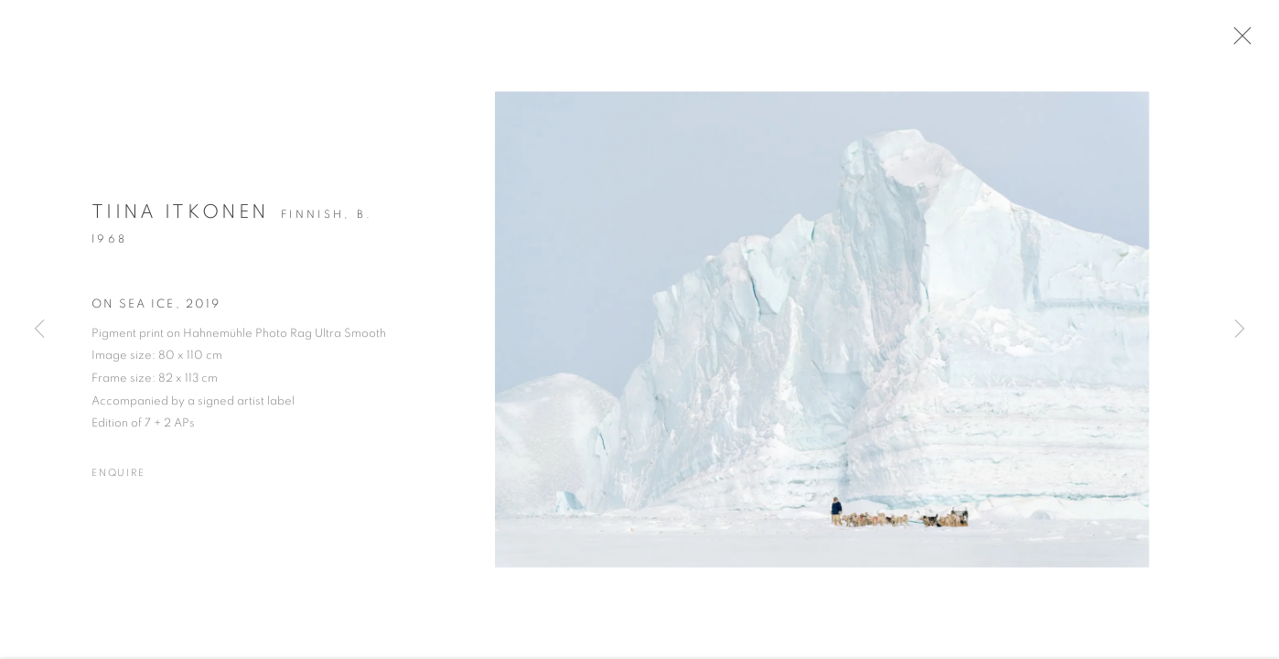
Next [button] (1239, 329)
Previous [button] (39, 329)
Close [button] (1244, 41)
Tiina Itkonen (179, 218)
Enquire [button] (118, 479)
